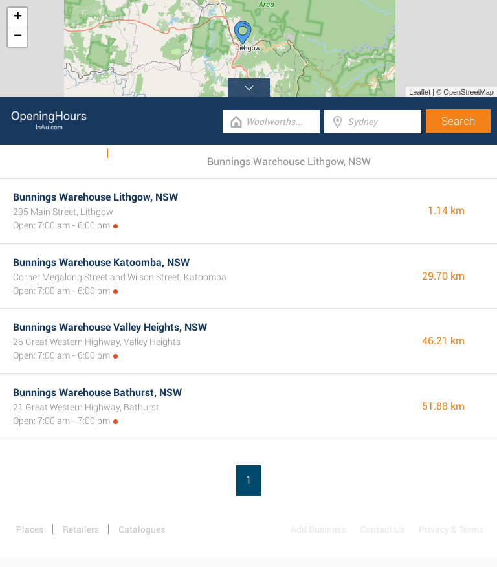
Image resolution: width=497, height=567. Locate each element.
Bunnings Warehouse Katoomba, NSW (101, 262)
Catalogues (76, 153)
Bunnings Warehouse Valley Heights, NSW (110, 327)
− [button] (18, 37)
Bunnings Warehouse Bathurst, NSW (97, 392)
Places (29, 529)
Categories (138, 153)
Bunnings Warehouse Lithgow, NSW (95, 197)
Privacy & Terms (451, 529)
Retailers (81, 529)
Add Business (318, 529)
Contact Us (382, 529)
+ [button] (18, 17)
